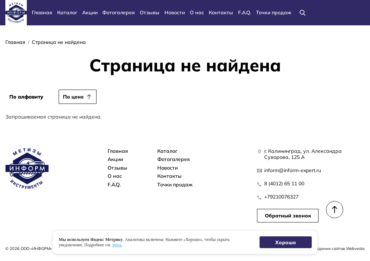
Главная (42, 12)
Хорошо (285, 242)
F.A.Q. (244, 12)
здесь (117, 244)
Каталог (67, 12)
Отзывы (149, 12)
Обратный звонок (288, 216)
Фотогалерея (118, 12)
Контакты (221, 12)
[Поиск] (302, 13)
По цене (73, 97)
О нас (197, 12)
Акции (90, 12)
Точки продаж (273, 12)
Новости (174, 12)
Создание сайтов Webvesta (338, 248)
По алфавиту (26, 97)
